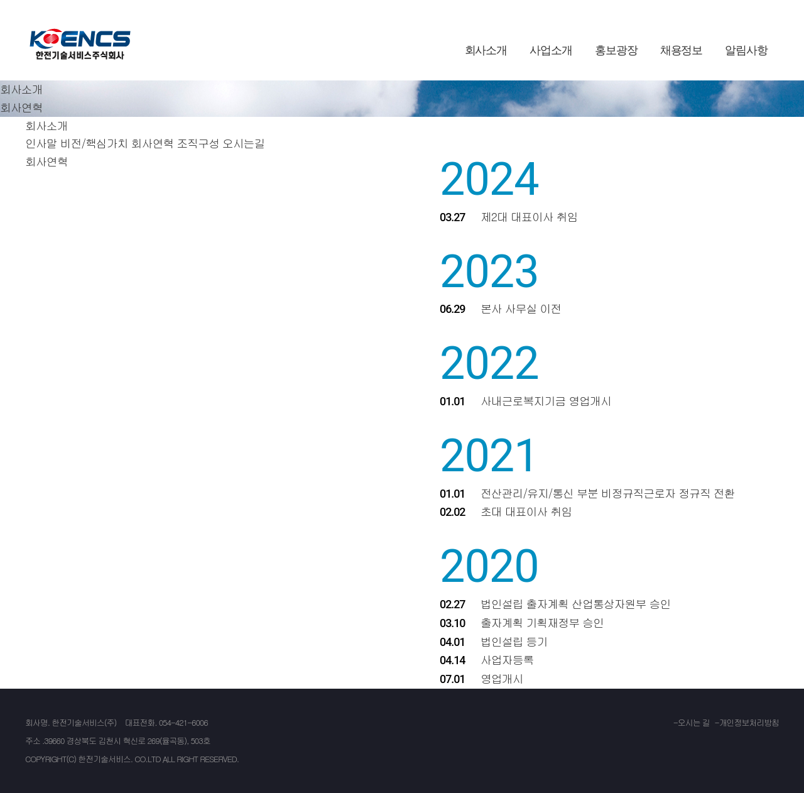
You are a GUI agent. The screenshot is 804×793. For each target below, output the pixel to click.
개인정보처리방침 (749, 722)
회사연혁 (152, 143)
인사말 (41, 143)
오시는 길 (694, 722)
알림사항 (746, 50)
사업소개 (551, 50)
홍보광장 (616, 50)
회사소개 (486, 50)
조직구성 (198, 143)
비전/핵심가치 (94, 143)
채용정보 (681, 50)
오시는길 (243, 143)
